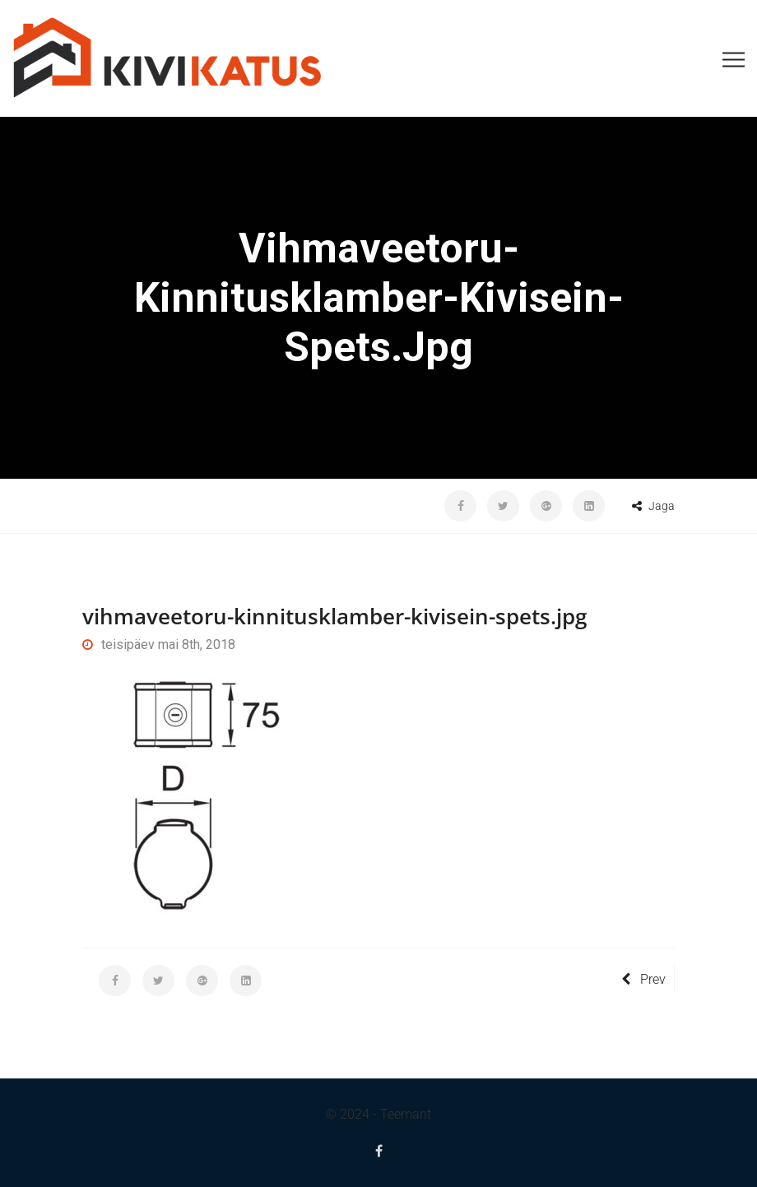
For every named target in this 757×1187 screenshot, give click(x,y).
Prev (643, 979)
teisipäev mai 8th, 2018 (158, 644)
